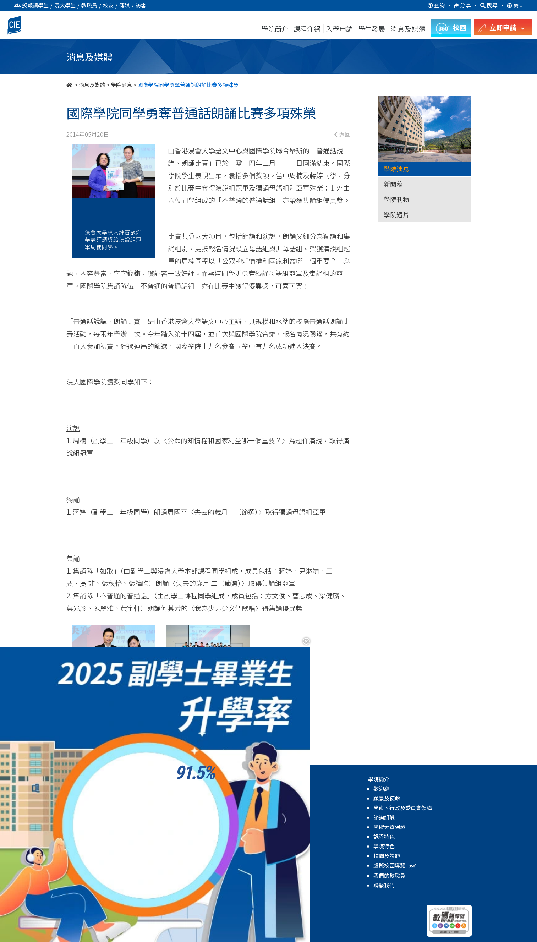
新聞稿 (393, 183)
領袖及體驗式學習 (194, 827)
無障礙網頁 (195, 909)
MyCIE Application (95, 866)
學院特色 (384, 846)
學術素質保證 (389, 827)
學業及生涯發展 (191, 836)
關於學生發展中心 (194, 788)
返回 (342, 134)
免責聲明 (167, 909)
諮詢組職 (384, 817)
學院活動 (183, 874)
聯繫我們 (384, 885)
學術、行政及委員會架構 (402, 807)
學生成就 (183, 855)
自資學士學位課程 (93, 807)
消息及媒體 (92, 84)
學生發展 (371, 28)
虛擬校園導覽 (395, 865)
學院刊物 (396, 199)
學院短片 (396, 214)
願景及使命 (386, 798)
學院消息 (121, 84)
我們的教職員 (389, 875)
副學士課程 (85, 798)
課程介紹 (308, 28)
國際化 (181, 846)
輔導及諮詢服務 (191, 798)
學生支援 (183, 807)
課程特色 (384, 836)
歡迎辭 (381, 788)
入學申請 (339, 28)
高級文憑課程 (88, 788)
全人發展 (183, 817)
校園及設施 (386, 855)
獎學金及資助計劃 (93, 885)
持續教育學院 (111, 909)
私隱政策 (142, 909)
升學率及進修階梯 (93, 876)
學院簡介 (274, 28)
